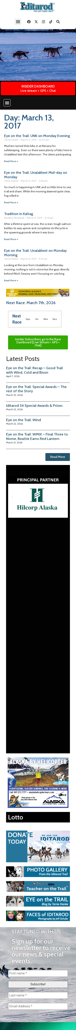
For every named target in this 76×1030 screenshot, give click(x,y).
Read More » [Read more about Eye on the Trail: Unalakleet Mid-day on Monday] (11, 202)
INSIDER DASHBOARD (38, 86)
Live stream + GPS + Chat (38, 91)
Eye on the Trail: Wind (23, 420)
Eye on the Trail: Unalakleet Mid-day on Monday (35, 174)
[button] (18, 21)
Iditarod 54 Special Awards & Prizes (34, 405)
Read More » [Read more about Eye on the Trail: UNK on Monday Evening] (11, 161)
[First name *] (38, 973)
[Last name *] (38, 995)
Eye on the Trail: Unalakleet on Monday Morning (35, 252)
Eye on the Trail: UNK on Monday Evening (37, 136)
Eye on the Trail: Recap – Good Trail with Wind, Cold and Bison (34, 370)
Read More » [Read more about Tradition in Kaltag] (11, 239)
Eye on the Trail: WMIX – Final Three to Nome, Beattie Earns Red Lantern (37, 436)
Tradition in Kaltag (18, 214)
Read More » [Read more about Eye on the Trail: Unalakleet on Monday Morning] (11, 280)
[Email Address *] (38, 1006)
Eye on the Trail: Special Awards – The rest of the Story (36, 389)
